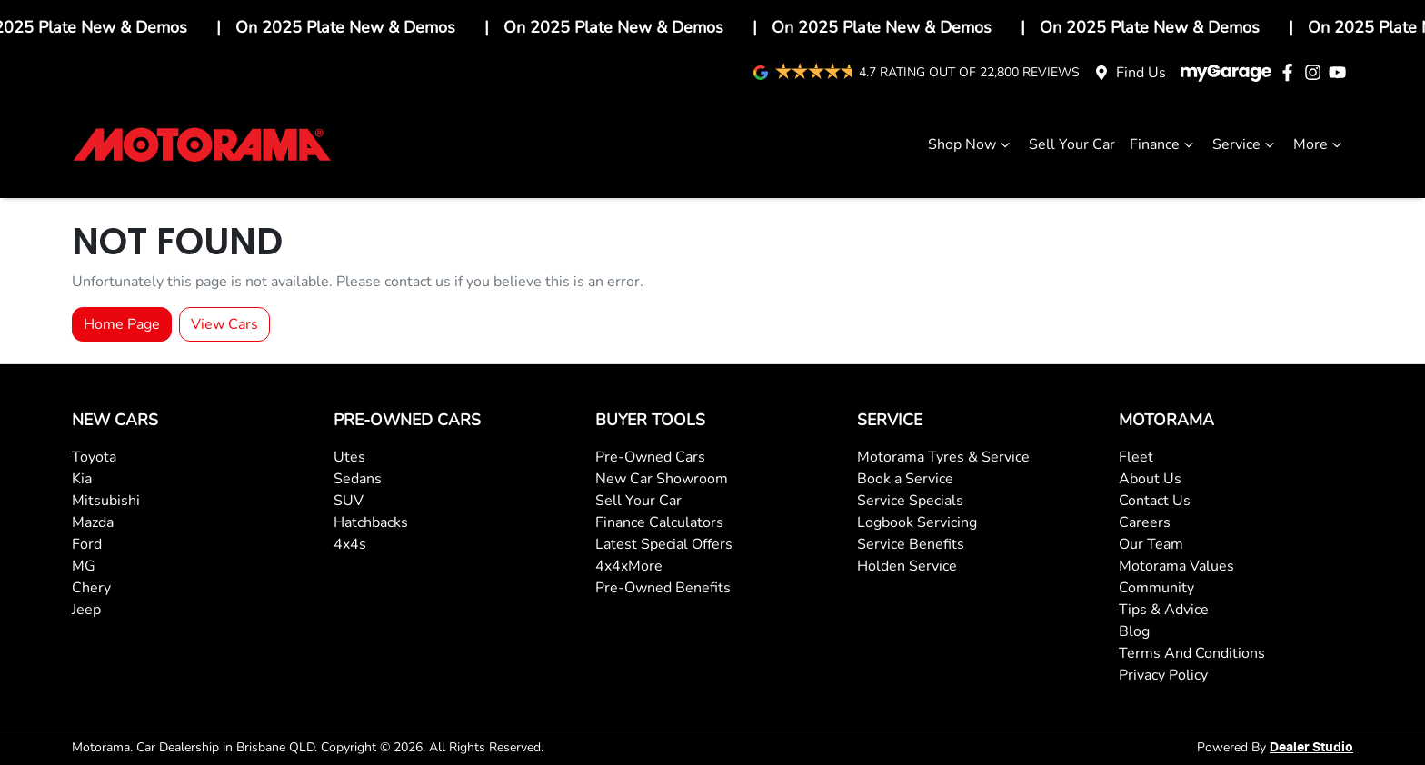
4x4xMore (629, 566)
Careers (1145, 522)
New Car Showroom (661, 479)
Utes (349, 457)
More (1319, 144)
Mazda (93, 522)
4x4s (350, 544)
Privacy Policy (1163, 675)
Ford (87, 544)
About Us (1150, 479)
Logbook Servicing (917, 522)
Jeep (86, 610)
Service (1245, 144)
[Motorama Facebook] (1291, 72)
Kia (82, 479)
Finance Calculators (659, 522)
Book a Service (905, 479)
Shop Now (971, 144)
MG (83, 566)
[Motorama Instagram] (1316, 72)
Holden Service (907, 566)
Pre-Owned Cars (650, 457)
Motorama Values (1176, 566)
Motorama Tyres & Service (943, 457)
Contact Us (1155, 501)
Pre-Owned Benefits (663, 588)
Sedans (358, 479)
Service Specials (910, 501)
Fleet (1136, 457)
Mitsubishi (106, 501)
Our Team (1151, 544)
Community (1156, 588)
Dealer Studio (1311, 747)
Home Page (122, 324)
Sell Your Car (1072, 144)
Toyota (94, 457)
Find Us (1141, 73)
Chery (91, 588)
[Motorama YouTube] (1341, 72)
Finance (1164, 144)
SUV (349, 501)
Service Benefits (910, 544)
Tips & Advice (1164, 610)
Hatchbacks (371, 522)
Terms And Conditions (1192, 653)
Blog (1134, 631)
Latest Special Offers (663, 544)
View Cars (224, 324)
